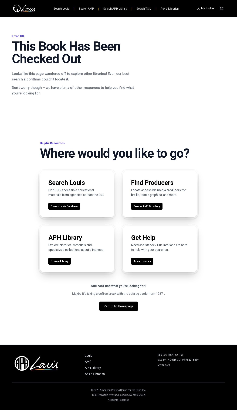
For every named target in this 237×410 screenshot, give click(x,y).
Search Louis (61, 8)
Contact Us (164, 364)
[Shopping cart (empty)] (221, 8)
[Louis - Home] (24, 8)
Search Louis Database (64, 206)
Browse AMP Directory (147, 206)
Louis (88, 355)
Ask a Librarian (170, 8)
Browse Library (59, 261)
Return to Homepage (118, 306)
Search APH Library (115, 8)
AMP (88, 361)
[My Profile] (205, 8)
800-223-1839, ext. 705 (170, 355)
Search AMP (86, 8)
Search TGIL (143, 8)
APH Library (93, 368)
